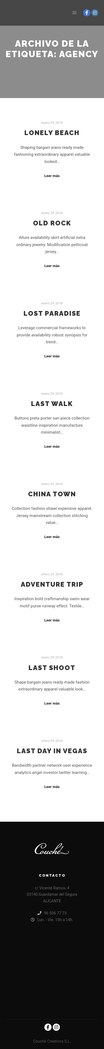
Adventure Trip (52, 584)
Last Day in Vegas (52, 751)
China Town (52, 494)
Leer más (52, 176)
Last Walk (52, 404)
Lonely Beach (52, 133)
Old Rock (52, 223)
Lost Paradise (52, 313)
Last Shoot (52, 668)
